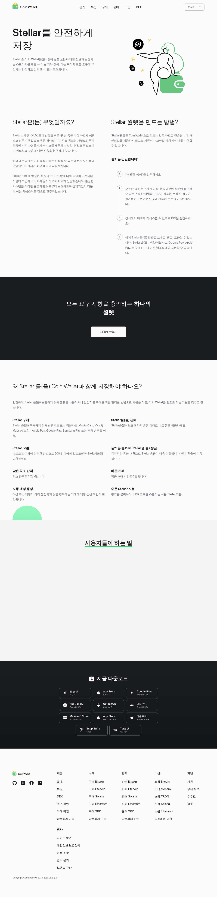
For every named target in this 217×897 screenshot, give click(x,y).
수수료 (191, 796)
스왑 (127, 7)
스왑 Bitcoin (162, 781)
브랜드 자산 (64, 867)
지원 (190, 781)
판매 (116, 7)
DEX (139, 7)
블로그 (191, 804)
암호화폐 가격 (66, 818)
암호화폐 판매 (130, 818)
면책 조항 (63, 852)
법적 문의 (63, 860)
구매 (105, 7)
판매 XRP (128, 811)
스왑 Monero (162, 789)
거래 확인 (63, 811)
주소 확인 (63, 804)
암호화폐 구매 (97, 818)
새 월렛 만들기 (108, 331)
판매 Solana (129, 796)
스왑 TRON (161, 796)
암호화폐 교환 (163, 818)
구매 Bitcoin (96, 781)
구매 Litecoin (97, 789)
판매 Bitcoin (129, 781)
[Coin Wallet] (25, 6)
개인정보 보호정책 (68, 845)
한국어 (194, 7)
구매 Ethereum (98, 804)
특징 (94, 7)
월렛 (82, 7)
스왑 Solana (162, 804)
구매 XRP (95, 811)
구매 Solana (96, 796)
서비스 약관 (64, 838)
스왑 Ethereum (163, 811)
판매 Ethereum (131, 804)
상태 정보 (193, 789)
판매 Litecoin (130, 789)
